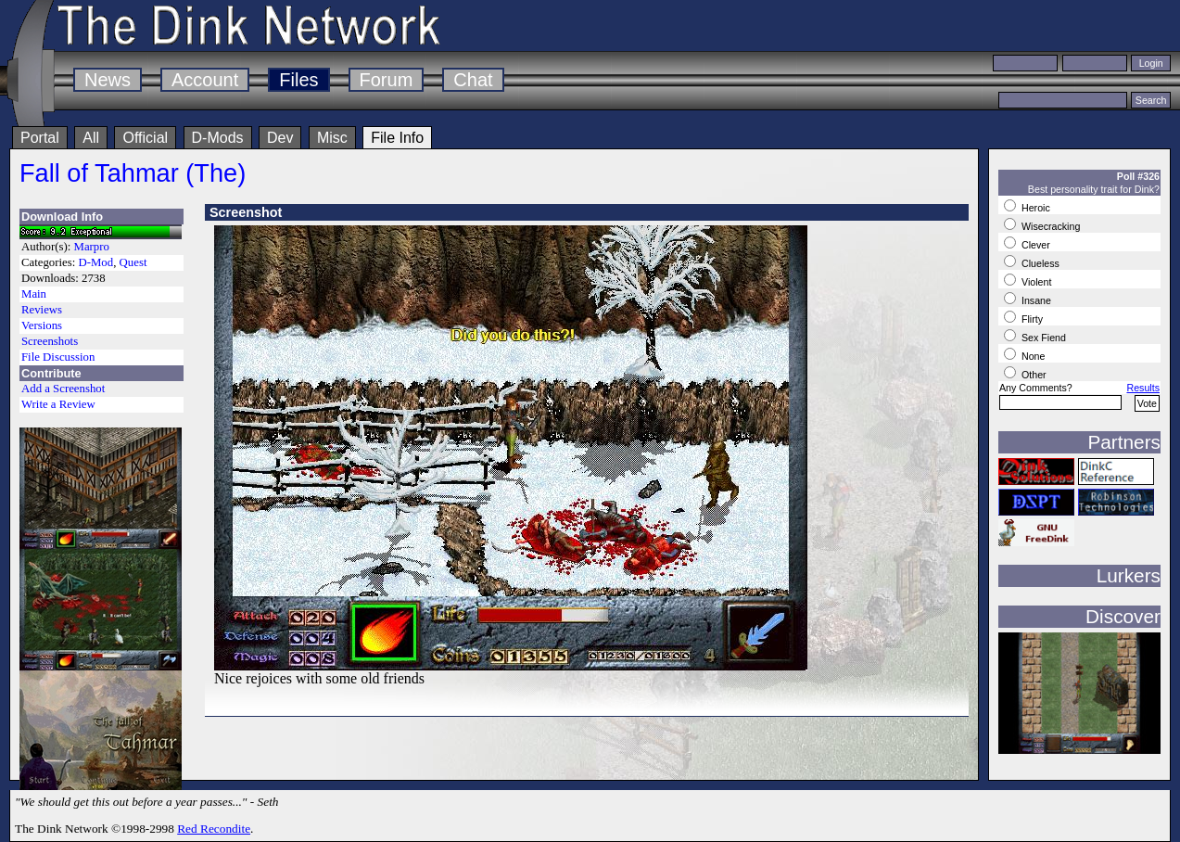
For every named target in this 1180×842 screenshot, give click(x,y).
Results (1143, 387)
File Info (397, 138)
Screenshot (245, 212)
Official (145, 138)
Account (204, 80)
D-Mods (218, 138)
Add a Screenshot (63, 388)
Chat (472, 80)
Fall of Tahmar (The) (132, 173)
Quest (133, 262)
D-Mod (95, 262)
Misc (332, 138)
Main (33, 293)
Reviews (41, 309)
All (90, 138)
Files (298, 80)
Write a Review (58, 404)
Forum (386, 80)
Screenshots (49, 341)
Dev (280, 138)
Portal (39, 138)
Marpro (91, 246)
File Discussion (58, 357)
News (107, 80)
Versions (41, 325)
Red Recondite (213, 829)
